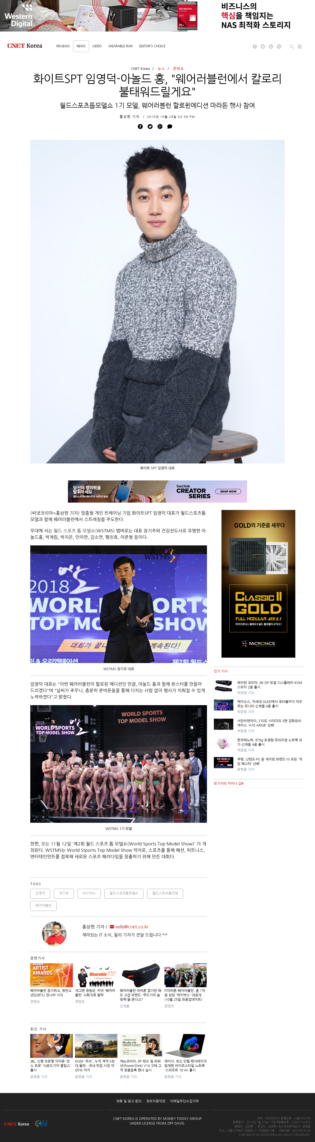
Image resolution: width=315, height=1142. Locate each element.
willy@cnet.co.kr (129, 927)
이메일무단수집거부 (184, 1101)
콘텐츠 (178, 68)
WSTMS (89, 893)
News (81, 46)
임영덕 (40, 893)
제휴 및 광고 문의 (129, 1101)
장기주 (64, 893)
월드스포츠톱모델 (165, 893)
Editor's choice (152, 46)
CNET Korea (140, 68)
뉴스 (161, 68)
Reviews (63, 46)
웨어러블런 (43, 905)
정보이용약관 (155, 1101)
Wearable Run (120, 46)
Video (97, 46)
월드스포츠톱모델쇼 (124, 893)
